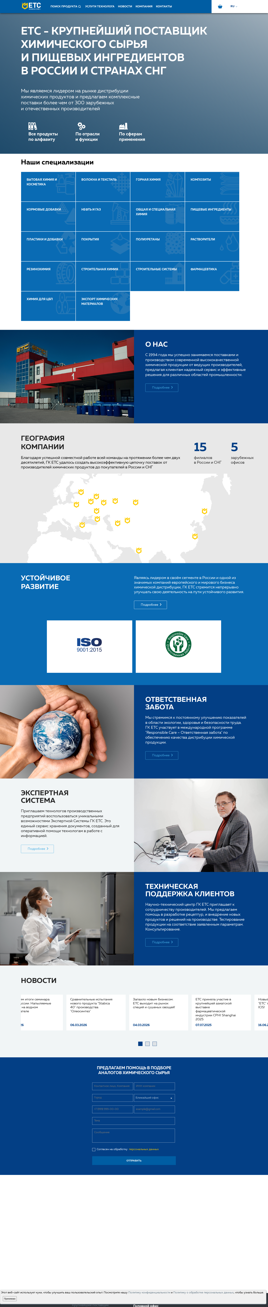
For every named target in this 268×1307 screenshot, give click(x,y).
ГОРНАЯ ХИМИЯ (148, 179)
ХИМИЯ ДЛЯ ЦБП (40, 299)
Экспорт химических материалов (99, 302)
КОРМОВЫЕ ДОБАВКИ (44, 209)
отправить (134, 1160)
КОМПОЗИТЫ (201, 179)
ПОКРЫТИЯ (90, 239)
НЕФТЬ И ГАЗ (91, 209)
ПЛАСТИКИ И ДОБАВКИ (45, 239)
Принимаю (10, 1298)
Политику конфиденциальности (149, 1292)
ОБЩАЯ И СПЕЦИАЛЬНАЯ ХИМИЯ (155, 212)
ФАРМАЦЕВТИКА (204, 269)
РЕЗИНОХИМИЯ (39, 269)
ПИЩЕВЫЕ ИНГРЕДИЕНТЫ (211, 209)
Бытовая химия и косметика (42, 182)
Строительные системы (156, 269)
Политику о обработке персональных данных (203, 1292)
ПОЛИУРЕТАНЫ (148, 239)
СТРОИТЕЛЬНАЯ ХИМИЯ (99, 269)
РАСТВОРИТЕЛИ (203, 239)
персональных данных (143, 1149)
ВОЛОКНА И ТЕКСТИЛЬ (99, 179)
